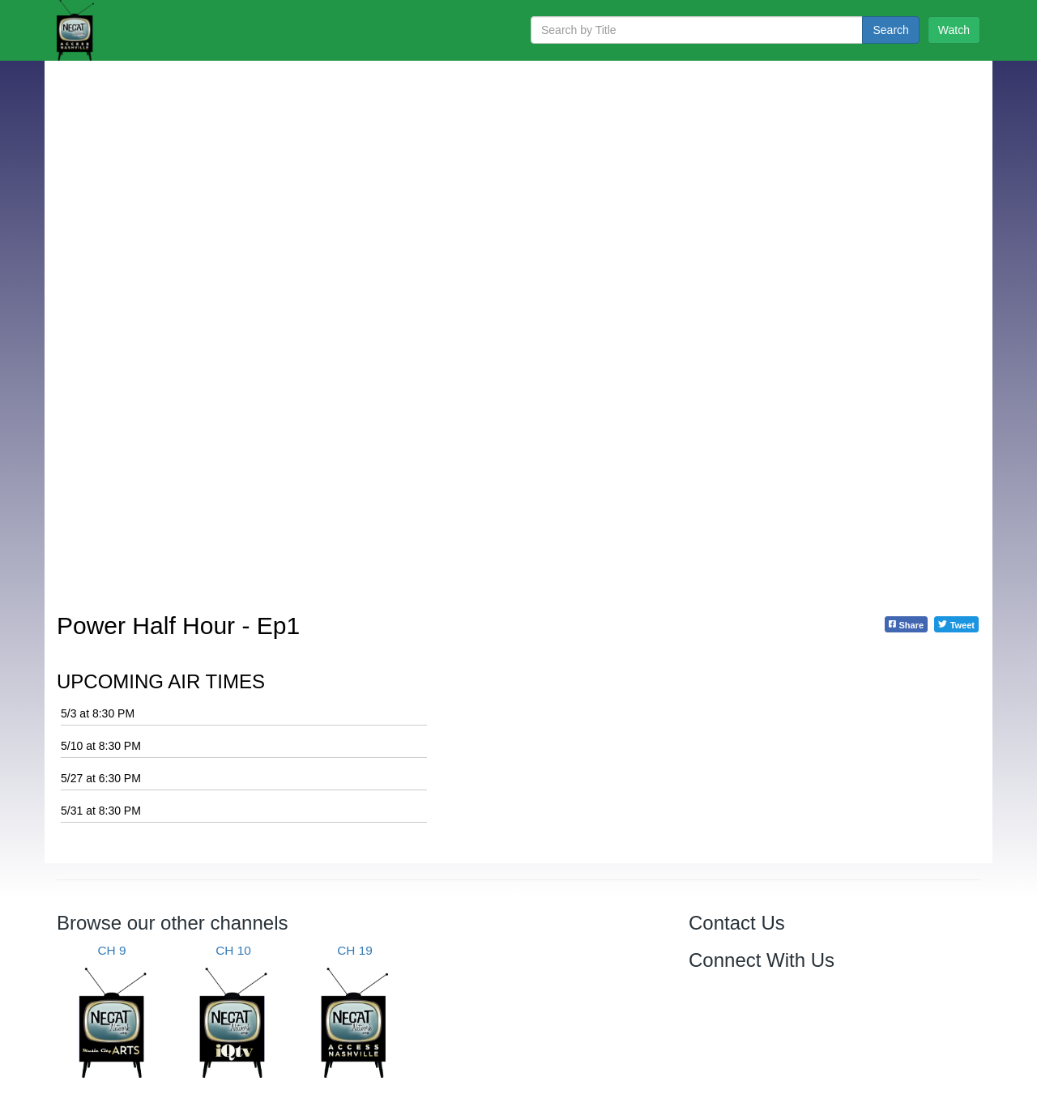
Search (890, 29)
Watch (954, 29)
